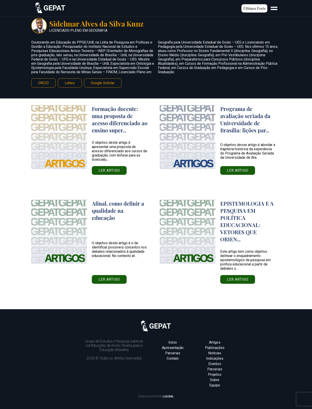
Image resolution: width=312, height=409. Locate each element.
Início (172, 342)
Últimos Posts (254, 8)
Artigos (214, 342)
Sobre (214, 380)
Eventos (214, 364)
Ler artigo (109, 170)
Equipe (214, 385)
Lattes (70, 83)
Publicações (214, 348)
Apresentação (173, 348)
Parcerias (172, 353)
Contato (173, 358)
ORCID (43, 83)
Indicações (214, 358)
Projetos (214, 374)
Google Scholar (103, 83)
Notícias (214, 353)
